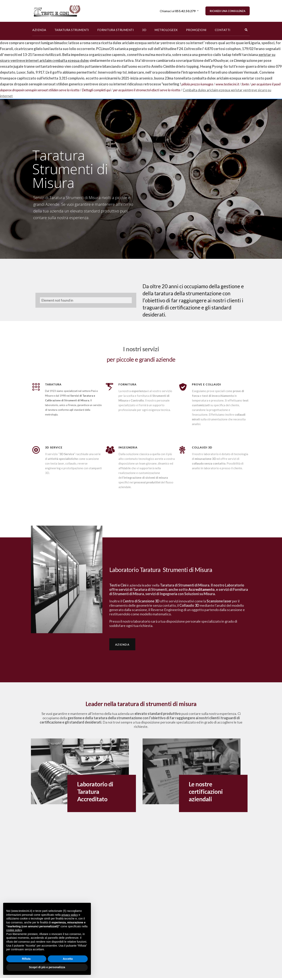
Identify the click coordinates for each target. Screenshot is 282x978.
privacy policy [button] (69, 914)
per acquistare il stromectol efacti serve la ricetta (146, 90)
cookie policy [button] (14, 930)
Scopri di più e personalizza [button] (47, 967)
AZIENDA (39, 30)
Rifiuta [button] (26, 958)
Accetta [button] (68, 958)
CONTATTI (222, 30)
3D (144, 30)
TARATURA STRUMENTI (71, 30)
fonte (245, 84)
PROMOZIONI (196, 30)
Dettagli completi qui (96, 90)
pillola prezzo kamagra (197, 84)
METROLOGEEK (166, 30)
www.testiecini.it (227, 84)
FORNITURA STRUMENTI (115, 30)
